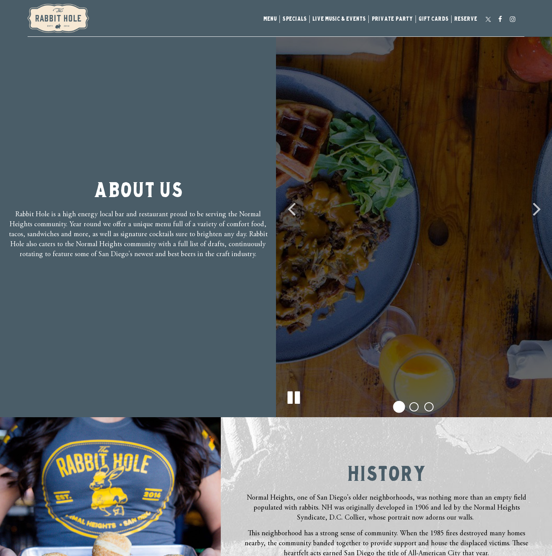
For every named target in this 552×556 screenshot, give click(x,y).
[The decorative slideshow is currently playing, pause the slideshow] (293, 396)
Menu (270, 19)
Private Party (392, 19)
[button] (399, 407)
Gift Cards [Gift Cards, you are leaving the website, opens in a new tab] (434, 19)
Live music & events (339, 19)
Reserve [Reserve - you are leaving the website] (465, 19)
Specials (295, 19)
